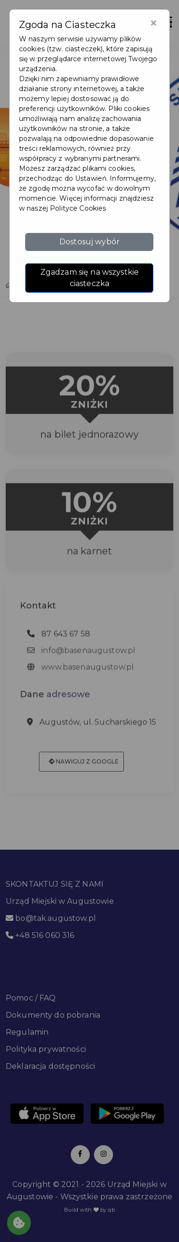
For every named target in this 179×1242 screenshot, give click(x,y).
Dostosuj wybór (89, 241)
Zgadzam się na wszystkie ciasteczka (89, 278)
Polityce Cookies (78, 208)
